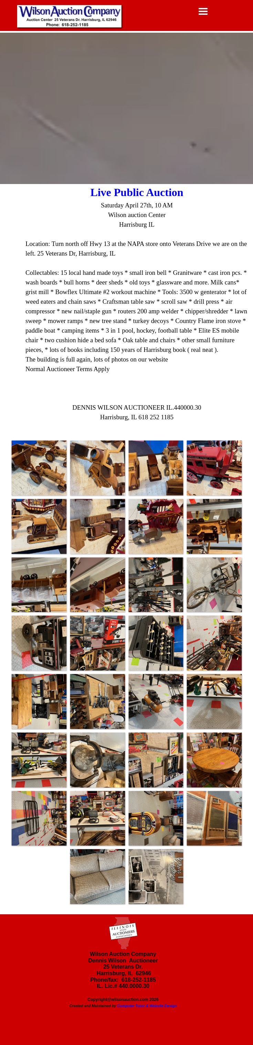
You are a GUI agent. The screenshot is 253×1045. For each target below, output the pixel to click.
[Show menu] (203, 11)
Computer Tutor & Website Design (147, 1006)
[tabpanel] (126, 308)
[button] (39, 468)
